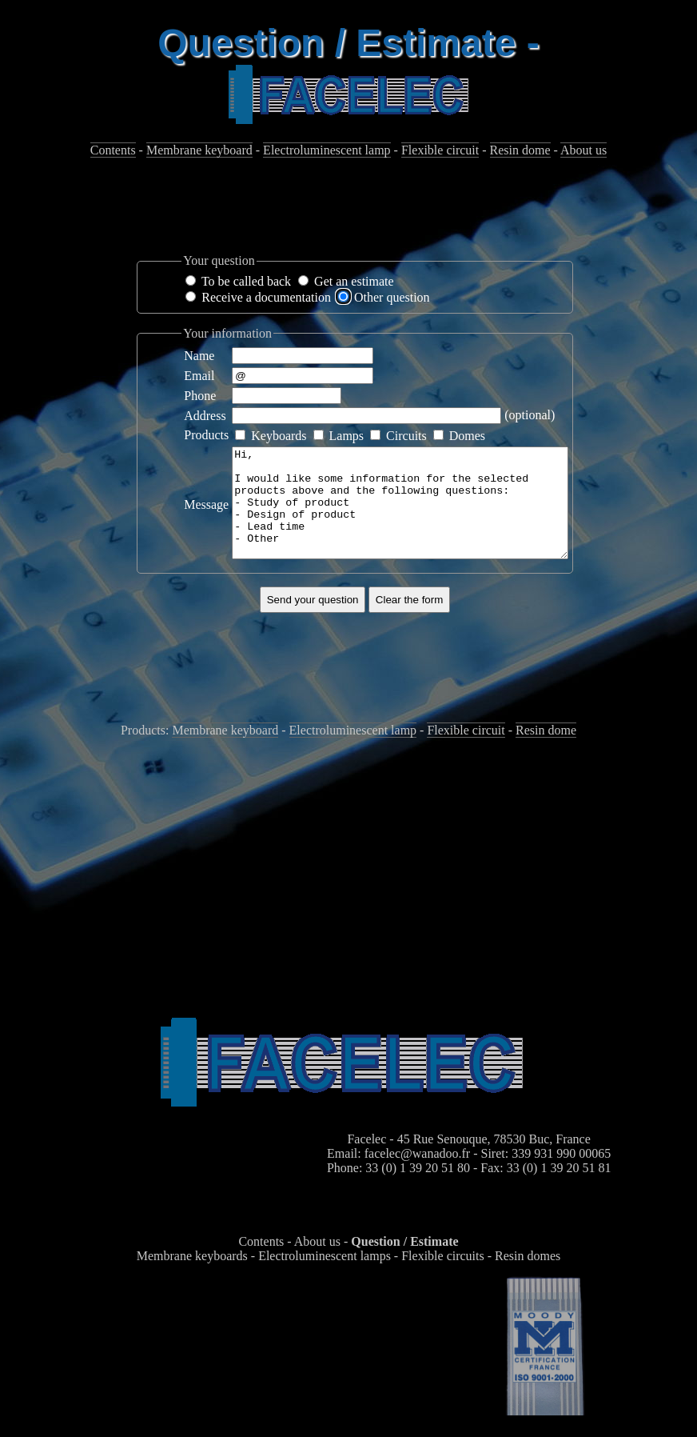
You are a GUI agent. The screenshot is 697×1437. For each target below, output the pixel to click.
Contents (113, 150)
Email (199, 375)
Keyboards (278, 435)
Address (204, 415)
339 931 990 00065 (561, 1175)
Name (199, 355)
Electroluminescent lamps (324, 1277)
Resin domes (527, 1277)
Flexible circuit (440, 150)
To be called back (246, 281)
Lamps (346, 435)
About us (583, 150)
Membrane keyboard (199, 150)
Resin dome (520, 150)
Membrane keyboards (192, 1277)
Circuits (406, 435)
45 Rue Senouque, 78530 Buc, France (494, 1160)
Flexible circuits (442, 1277)
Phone (200, 395)
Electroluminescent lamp (327, 150)
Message (206, 515)
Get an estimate (354, 281)
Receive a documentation (266, 297)
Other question (392, 297)
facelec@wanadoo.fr (417, 1175)
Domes (467, 435)
